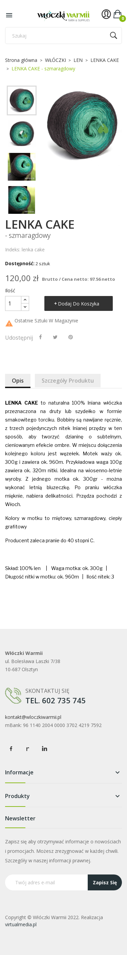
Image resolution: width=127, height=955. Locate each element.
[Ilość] (13, 303)
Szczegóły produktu (68, 380)
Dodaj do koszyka (78, 303)
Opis (18, 380)
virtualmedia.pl (21, 924)
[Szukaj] (63, 35)
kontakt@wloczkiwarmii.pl (33, 717)
